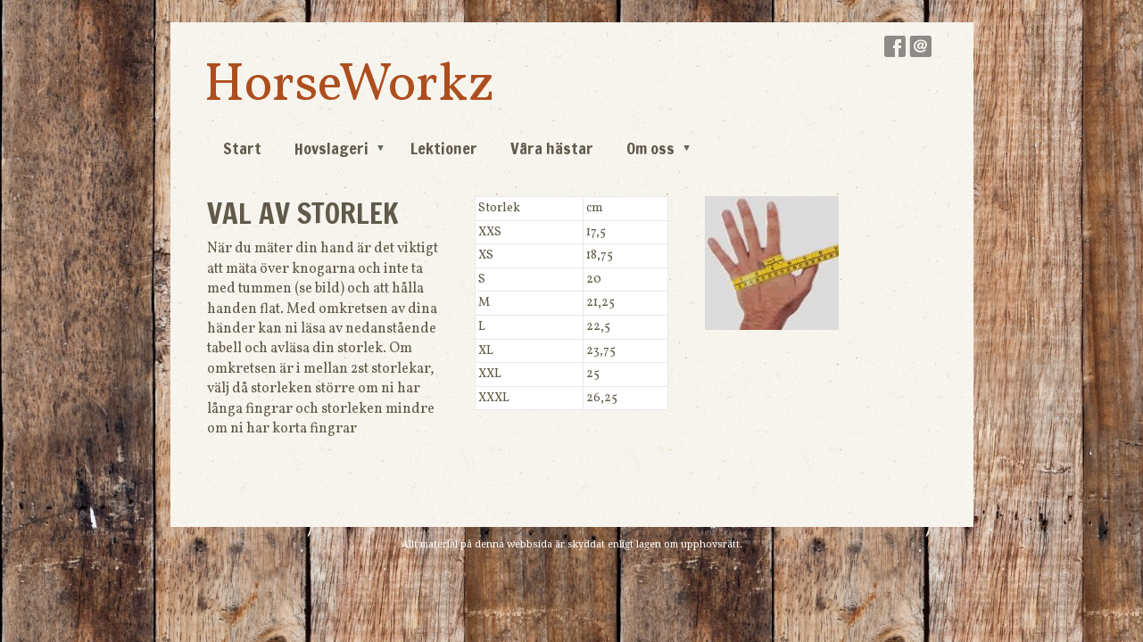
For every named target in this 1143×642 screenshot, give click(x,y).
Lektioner (443, 148)
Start (242, 148)
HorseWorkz (349, 86)
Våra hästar (551, 148)
